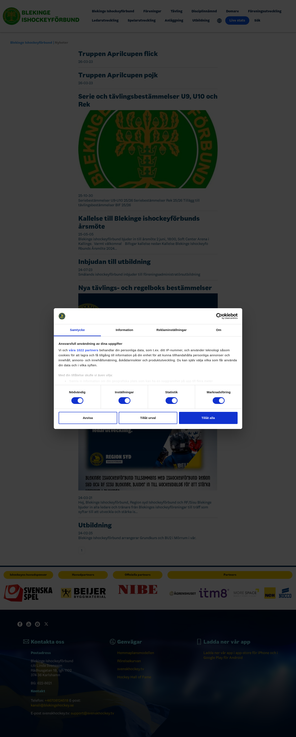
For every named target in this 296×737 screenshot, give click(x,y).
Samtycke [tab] (77, 330)
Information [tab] (124, 330)
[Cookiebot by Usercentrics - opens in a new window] (219, 316)
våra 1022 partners (84, 350)
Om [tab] (218, 330)
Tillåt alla (208, 418)
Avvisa (88, 418)
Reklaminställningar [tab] (171, 330)
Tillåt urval (148, 418)
